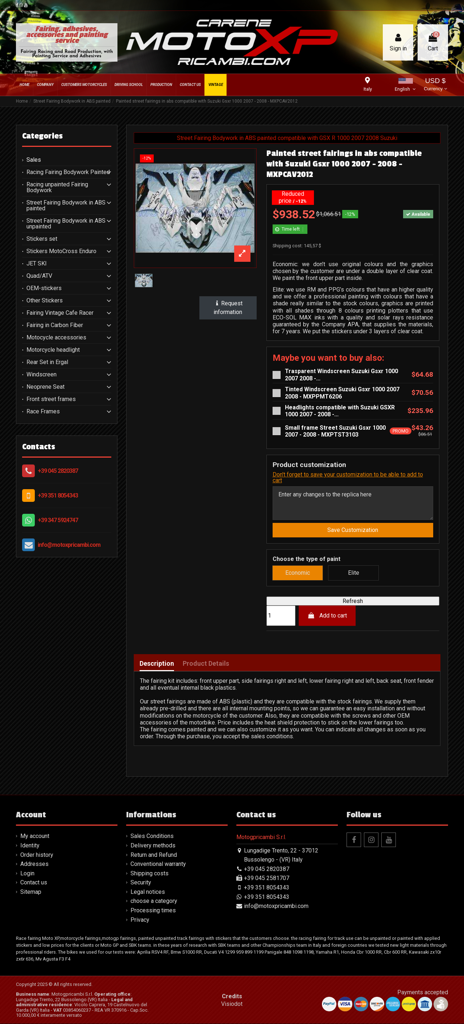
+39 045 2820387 (58, 470)
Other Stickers (44, 301)
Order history (36, 854)
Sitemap (30, 891)
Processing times (153, 910)
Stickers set (41, 239)
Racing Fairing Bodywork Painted (68, 172)
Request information (228, 307)
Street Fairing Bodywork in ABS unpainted (65, 224)
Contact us (33, 882)
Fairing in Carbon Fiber (54, 325)
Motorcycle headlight (53, 350)
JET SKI (36, 264)
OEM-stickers (44, 288)
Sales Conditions (152, 836)
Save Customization (352, 530)
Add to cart (327, 615)
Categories (42, 136)
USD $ (435, 85)
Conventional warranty (158, 863)
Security (140, 882)
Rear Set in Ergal (47, 362)
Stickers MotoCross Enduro (61, 251)
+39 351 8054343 (58, 495)
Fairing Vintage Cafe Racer (60, 313)
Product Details (206, 663)
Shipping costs (149, 873)
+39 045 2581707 (266, 878)
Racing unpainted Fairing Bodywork (57, 187)
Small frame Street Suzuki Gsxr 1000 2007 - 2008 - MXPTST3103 (335, 431)
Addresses (34, 863)
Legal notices (147, 891)
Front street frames (51, 399)
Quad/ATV (39, 276)
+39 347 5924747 (58, 520)
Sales (33, 160)
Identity (30, 845)
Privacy (139, 919)
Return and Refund (153, 854)
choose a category (153, 901)
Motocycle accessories (56, 337)
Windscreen (41, 374)
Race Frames (43, 411)
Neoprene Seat (45, 387)
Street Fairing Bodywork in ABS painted (65, 205)
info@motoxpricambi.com (69, 544)
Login (27, 873)
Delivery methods (152, 845)
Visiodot (232, 1003)
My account (34, 836)
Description (157, 663)
